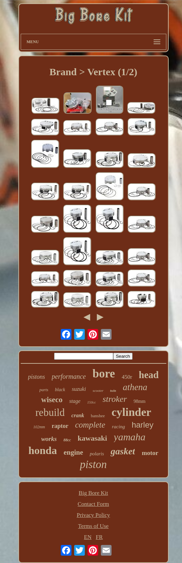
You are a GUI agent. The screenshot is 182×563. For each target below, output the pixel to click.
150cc (91, 402)
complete (90, 424)
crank (77, 415)
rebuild (50, 412)
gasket (123, 451)
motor (150, 452)
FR (99, 537)
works (48, 438)
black (60, 389)
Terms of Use (93, 526)
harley (142, 424)
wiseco (51, 400)
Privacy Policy (93, 515)
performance (69, 376)
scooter (98, 390)
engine (73, 452)
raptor (60, 426)
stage (74, 401)
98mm (140, 401)
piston (93, 464)
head (149, 374)
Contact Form (93, 504)
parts (43, 389)
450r (127, 377)
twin (113, 390)
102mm (39, 427)
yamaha (130, 436)
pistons (36, 376)
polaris (97, 453)
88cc (67, 440)
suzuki (79, 389)
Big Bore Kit (93, 493)
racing (118, 426)
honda (42, 450)
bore (104, 373)
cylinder (131, 412)
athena (135, 387)
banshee (98, 415)
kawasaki (92, 438)
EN (88, 537)
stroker (115, 399)
